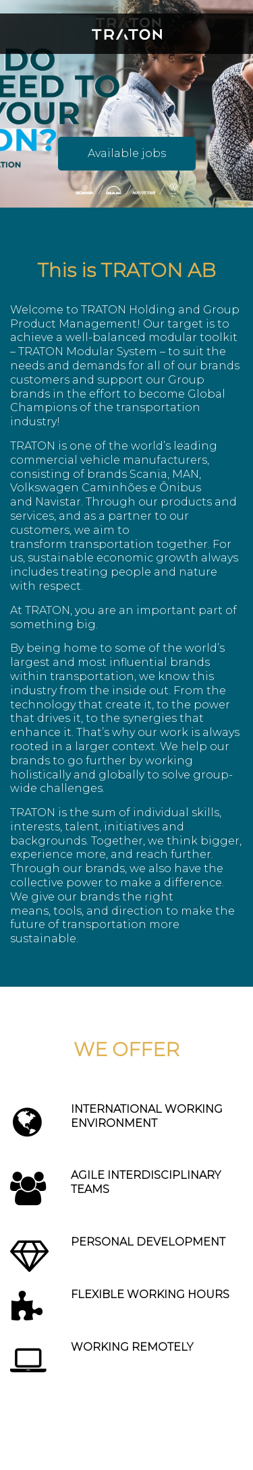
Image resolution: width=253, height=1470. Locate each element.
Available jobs (127, 153)
